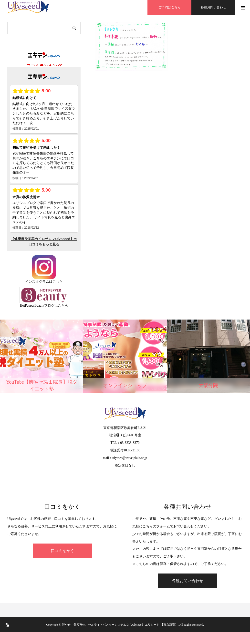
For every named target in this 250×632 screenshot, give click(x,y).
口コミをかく (62, 551)
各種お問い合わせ (213, 7)
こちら (57, 281)
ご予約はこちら (169, 7)
